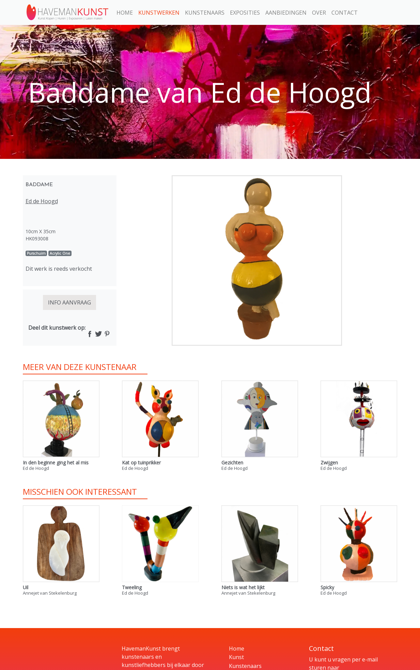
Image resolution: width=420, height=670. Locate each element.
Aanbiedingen (286, 12)
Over (319, 12)
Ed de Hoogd (42, 201)
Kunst (236, 657)
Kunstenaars (204, 12)
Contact (344, 12)
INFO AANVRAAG (69, 302)
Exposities (245, 12)
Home (124, 12)
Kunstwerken (159, 12)
